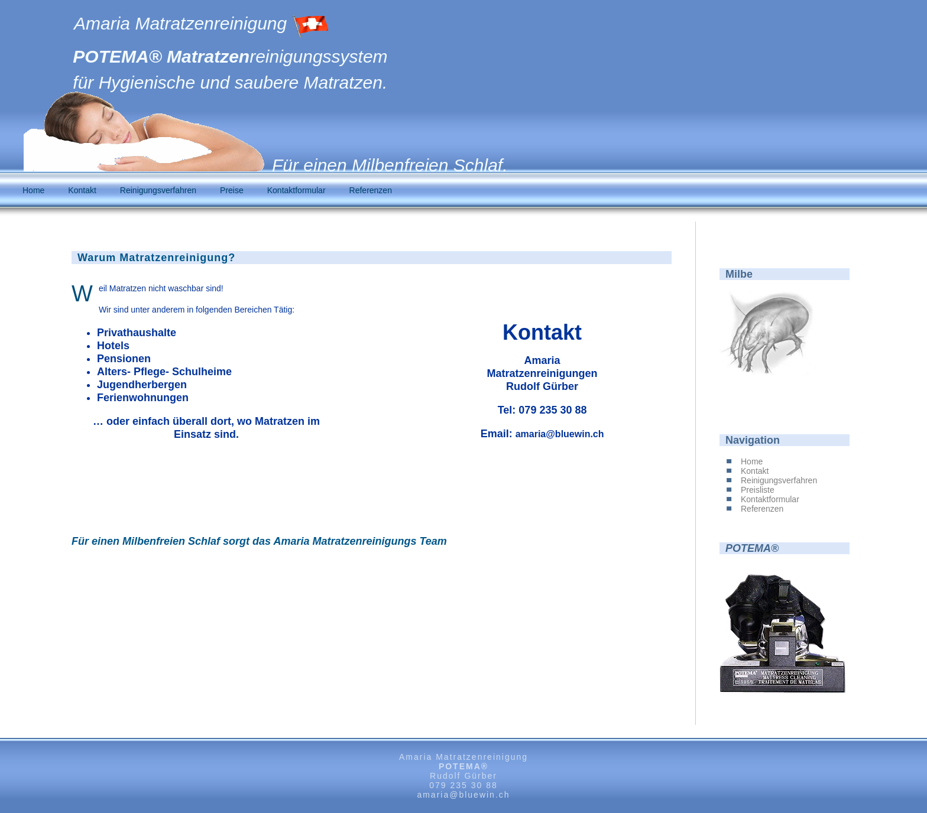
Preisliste (757, 490)
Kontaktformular (296, 190)
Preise (232, 190)
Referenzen (370, 190)
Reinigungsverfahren (158, 190)
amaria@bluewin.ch (560, 434)
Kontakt (82, 190)
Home (33, 190)
